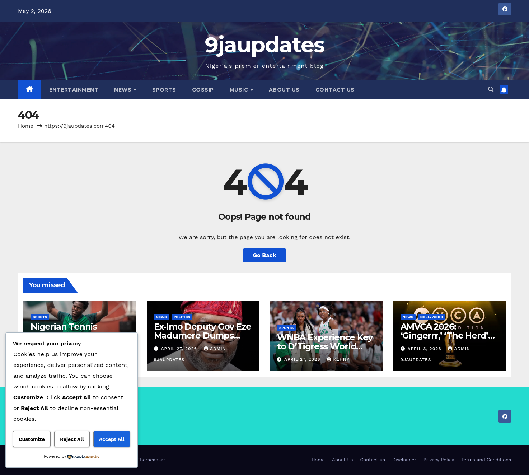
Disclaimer (404, 459)
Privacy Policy (438, 459)
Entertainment (74, 90)
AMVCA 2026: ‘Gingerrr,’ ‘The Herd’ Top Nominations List (445, 335)
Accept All (111, 439)
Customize (32, 439)
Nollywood (431, 317)
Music (240, 90)
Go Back (264, 255)
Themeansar (151, 459)
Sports (164, 90)
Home (25, 126)
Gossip (203, 90)
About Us (284, 90)
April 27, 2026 (180, 348)
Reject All (72, 439)
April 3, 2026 (425, 348)
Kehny (338, 359)
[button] (491, 89)
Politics (182, 317)
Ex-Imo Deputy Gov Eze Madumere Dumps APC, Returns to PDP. (202, 335)
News (123, 90)
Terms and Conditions (486, 459)
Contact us (335, 90)
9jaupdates (264, 45)
